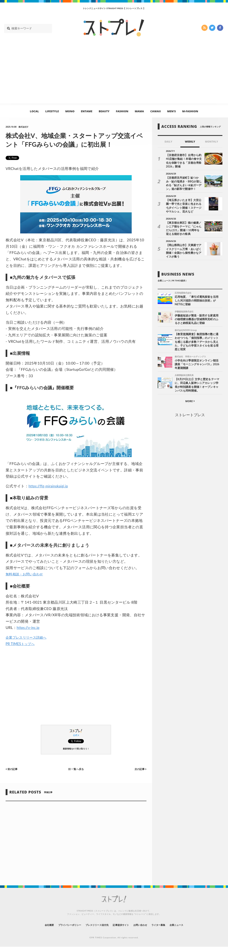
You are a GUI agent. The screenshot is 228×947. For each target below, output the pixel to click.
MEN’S (171, 111)
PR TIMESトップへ (22, 643)
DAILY (168, 141)
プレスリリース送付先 (93, 925)
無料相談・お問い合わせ (27, 574)
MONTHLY (211, 141)
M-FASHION (190, 111)
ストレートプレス (190, 412)
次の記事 (139, 769)
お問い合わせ (147, 925)
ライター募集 (169, 925)
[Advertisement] (114, 74)
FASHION (122, 111)
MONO (69, 111)
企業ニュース (192, 925)
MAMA (139, 111)
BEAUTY (104, 111)
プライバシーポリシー (58, 925)
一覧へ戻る (76, 769)
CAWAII (155, 111)
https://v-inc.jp (29, 627)
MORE (190, 398)
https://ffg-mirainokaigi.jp (50, 486)
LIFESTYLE (52, 111)
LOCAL (34, 111)
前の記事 (13, 769)
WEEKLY (190, 141)
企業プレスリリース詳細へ (28, 637)
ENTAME (86, 111)
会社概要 (33, 925)
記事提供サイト (123, 925)
